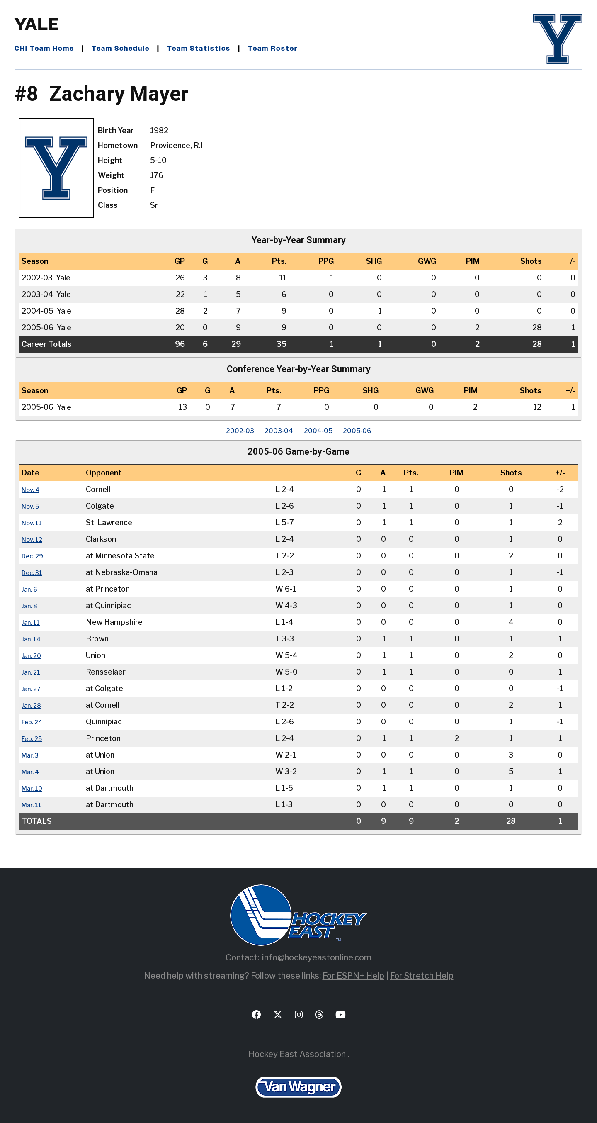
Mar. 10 (34, 788)
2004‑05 (322, 430)
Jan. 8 (31, 605)
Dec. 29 (35, 555)
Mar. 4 (32, 771)
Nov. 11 (34, 522)
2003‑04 (274, 430)
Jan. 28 (34, 705)
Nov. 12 (34, 539)
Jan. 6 (31, 589)
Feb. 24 (35, 721)
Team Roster (296, 49)
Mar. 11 (34, 804)
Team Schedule (131, 49)
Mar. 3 (32, 754)
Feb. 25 (35, 738)
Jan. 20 (34, 655)
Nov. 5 (33, 506)
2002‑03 (226, 430)
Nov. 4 (33, 489)
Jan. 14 (33, 638)
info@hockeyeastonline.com (316, 957)
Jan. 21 (33, 671)
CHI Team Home (48, 49)
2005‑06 (371, 430)
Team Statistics (217, 49)
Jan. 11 (33, 622)
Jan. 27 (33, 688)
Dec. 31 (34, 572)
